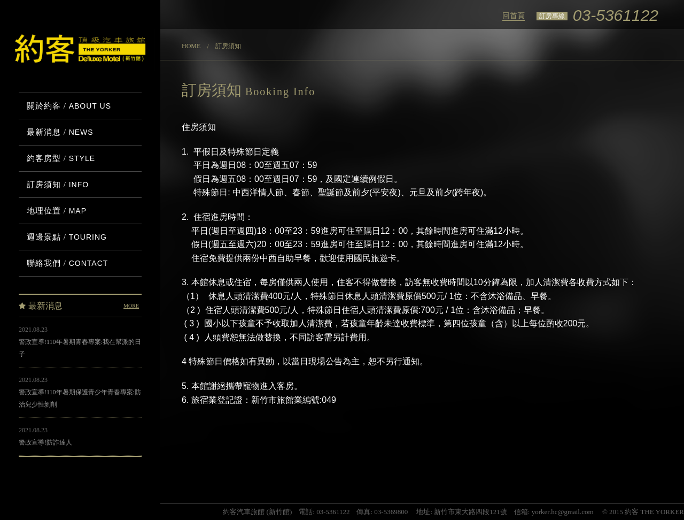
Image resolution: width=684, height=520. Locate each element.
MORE (131, 306)
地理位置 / (57, 211)
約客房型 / (61, 158)
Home (191, 46)
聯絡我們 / (67, 263)
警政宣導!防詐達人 (45, 442)
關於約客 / (69, 106)
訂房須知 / (58, 184)
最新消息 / (60, 132)
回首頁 (513, 16)
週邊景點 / (67, 237)
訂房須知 (228, 46)
